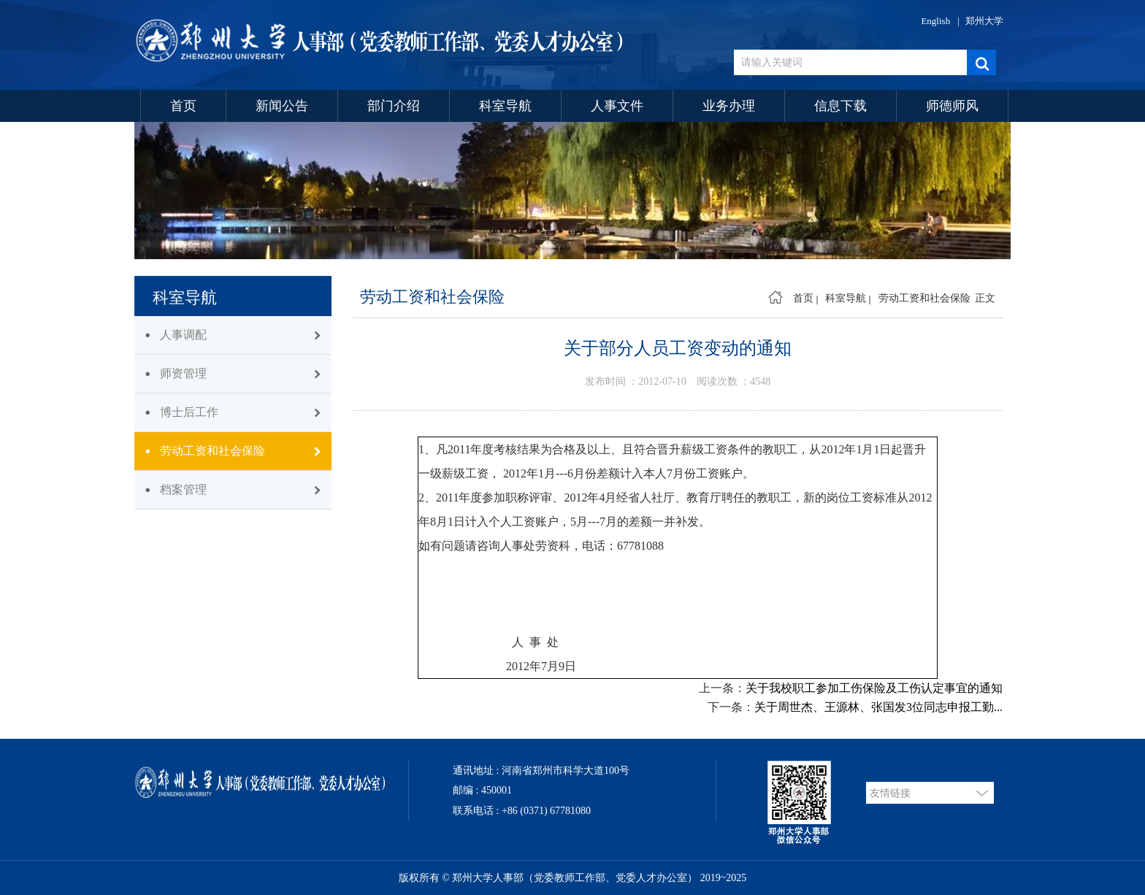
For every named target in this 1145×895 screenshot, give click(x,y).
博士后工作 (189, 412)
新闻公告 (282, 106)
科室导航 (505, 106)
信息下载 (840, 106)
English (935, 20)
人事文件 (617, 106)
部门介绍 (393, 106)
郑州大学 (984, 20)
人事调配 (183, 335)
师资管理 (183, 373)
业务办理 (728, 106)
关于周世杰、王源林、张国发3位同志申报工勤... (878, 707)
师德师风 (952, 106)
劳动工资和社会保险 (212, 451)
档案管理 (183, 489)
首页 (183, 106)
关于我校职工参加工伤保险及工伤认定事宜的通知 (874, 688)
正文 (985, 298)
